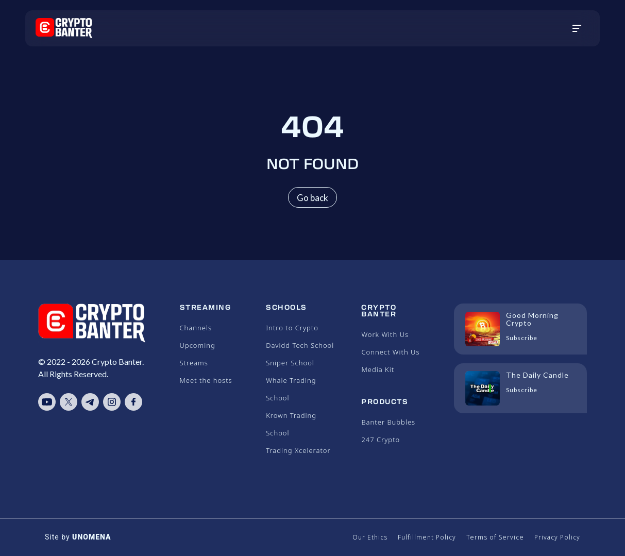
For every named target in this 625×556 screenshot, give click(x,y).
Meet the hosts (206, 380)
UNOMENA (91, 537)
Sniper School (290, 362)
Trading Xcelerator (298, 450)
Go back (312, 197)
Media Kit (377, 369)
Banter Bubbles (388, 422)
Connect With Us (390, 352)
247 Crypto (380, 439)
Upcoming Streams (197, 354)
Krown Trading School (291, 424)
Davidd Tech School (300, 345)
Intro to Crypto (292, 327)
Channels (196, 327)
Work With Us (385, 334)
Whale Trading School (291, 389)
